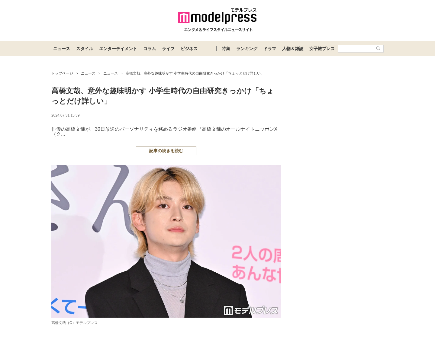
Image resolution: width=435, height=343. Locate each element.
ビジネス (189, 48)
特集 (226, 48)
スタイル (84, 48)
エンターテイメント (118, 48)
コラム (149, 48)
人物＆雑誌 (292, 48)
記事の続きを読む (166, 150)
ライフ (168, 48)
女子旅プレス (322, 48)
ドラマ (269, 48)
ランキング (246, 48)
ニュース (61, 48)
